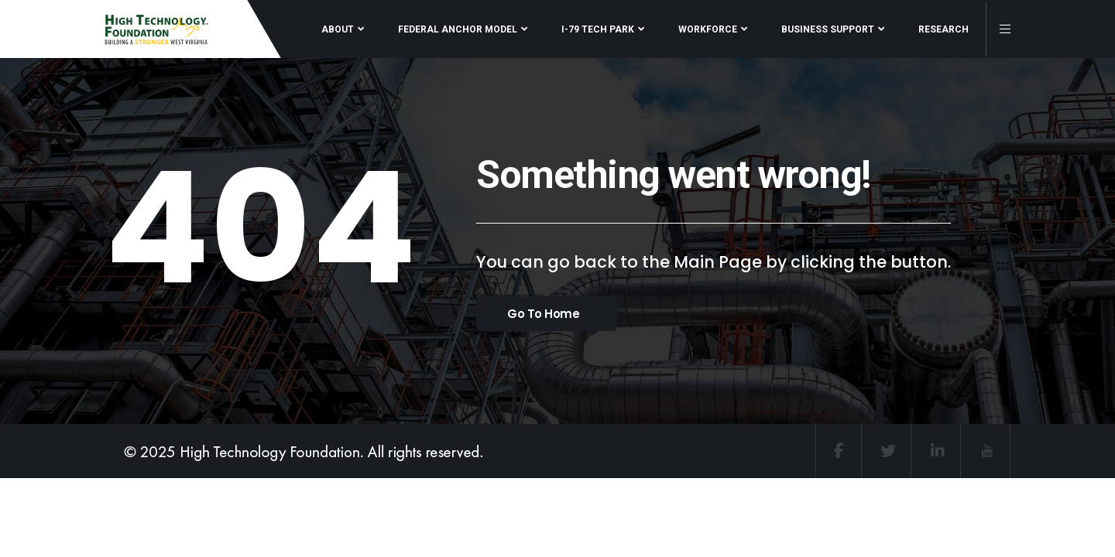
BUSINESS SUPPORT (827, 29)
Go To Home (543, 314)
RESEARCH (943, 29)
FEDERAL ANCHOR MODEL (457, 29)
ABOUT (337, 29)
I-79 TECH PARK (597, 29)
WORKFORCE (707, 29)
